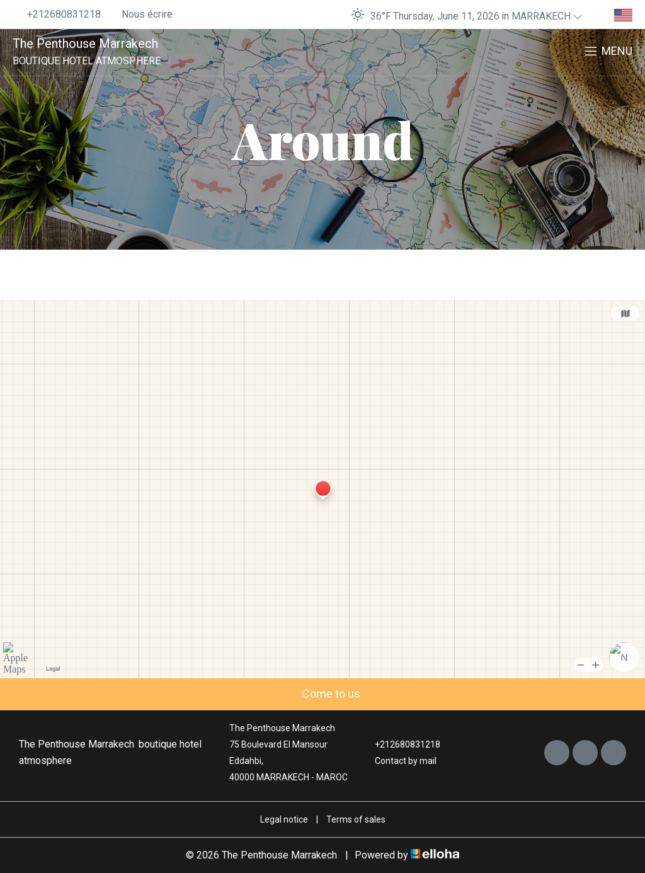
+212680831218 (400, 744)
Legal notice (284, 819)
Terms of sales (355, 819)
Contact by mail (398, 760)
